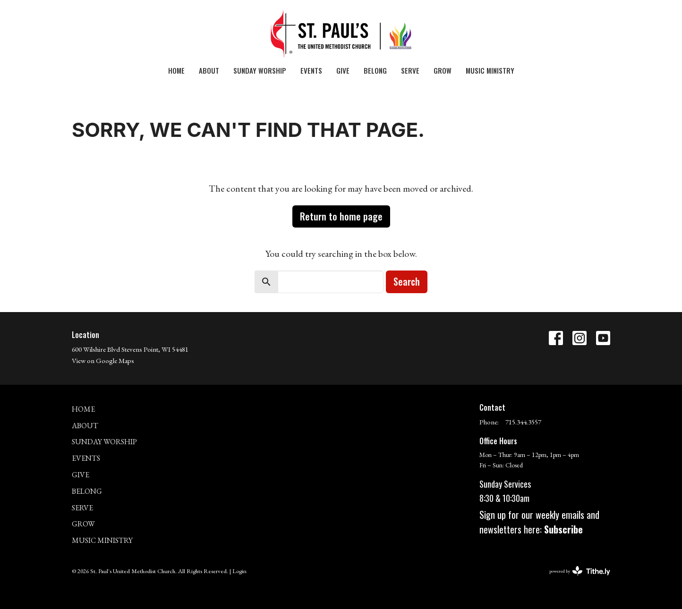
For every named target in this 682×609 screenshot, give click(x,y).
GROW (443, 70)
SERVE (410, 70)
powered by (579, 571)
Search (406, 281)
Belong (375, 70)
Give (343, 70)
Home (176, 70)
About (209, 70)
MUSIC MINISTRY (490, 70)
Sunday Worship (259, 70)
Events (311, 70)
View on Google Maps (103, 360)
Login (239, 571)
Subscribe (563, 529)
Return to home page (341, 216)
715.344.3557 (523, 421)
